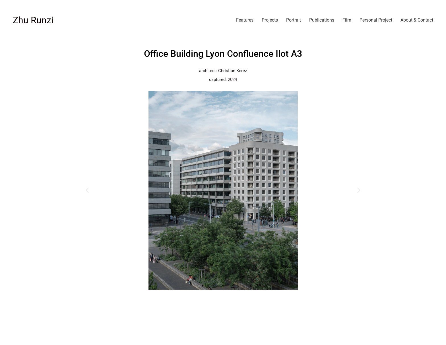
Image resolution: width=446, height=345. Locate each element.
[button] (87, 190)
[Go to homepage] (33, 20)
